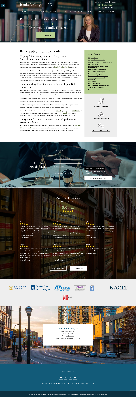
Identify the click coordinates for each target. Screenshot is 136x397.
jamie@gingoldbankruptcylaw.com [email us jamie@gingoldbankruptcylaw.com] (70, 338)
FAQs (89, 11)
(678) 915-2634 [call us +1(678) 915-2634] (105, 4)
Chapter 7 (57, 67)
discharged (63, 113)
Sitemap (54, 383)
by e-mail (28, 128)
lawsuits (58, 111)
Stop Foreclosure (93, 64)
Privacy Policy (99, 169)
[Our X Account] (70, 377)
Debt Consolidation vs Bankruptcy (99, 90)
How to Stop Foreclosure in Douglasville (96, 78)
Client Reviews (45, 35)
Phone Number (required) (62, 158)
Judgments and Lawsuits (96, 88)
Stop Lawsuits (92, 81)
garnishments (75, 111)
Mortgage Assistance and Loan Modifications (98, 66)
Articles (111, 11)
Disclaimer (89, 169)
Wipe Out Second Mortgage (96, 72)
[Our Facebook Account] (61, 377)
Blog (99, 11)
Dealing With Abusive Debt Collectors (100, 62)
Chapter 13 (65, 67)
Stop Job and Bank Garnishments (98, 85)
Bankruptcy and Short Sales (97, 69)
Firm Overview (38, 11)
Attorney (54, 11)
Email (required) (59, 166)
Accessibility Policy (64, 383)
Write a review (78, 268)
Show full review (25, 238)
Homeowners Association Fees (98, 76)
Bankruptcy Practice (73, 11)
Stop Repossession (94, 83)
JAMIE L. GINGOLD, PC (68, 371)
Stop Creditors (93, 58)
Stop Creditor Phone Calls (96, 60)
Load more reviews (58, 268)
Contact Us (26, 14)
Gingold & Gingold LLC (87, 394)
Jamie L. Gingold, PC (36, 4)
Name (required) (59, 150)
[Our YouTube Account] (75, 377)
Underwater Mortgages (95, 74)
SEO (92, 383)
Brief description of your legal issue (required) (65, 174)
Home (24, 11)
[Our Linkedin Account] (65, 377)
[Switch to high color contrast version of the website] (3, 5)
